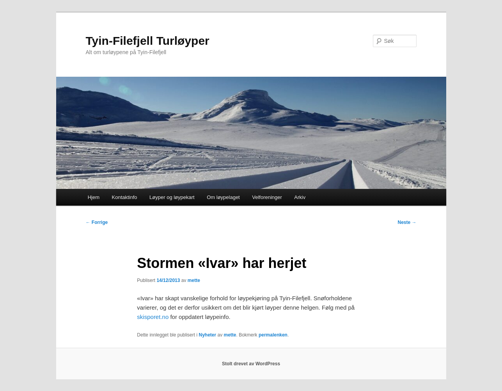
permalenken (273, 335)
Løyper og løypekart (172, 197)
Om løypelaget (223, 197)
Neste (406, 222)
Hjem (93, 197)
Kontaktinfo (124, 197)
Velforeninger (267, 197)
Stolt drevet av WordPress (251, 363)
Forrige (97, 222)
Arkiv (299, 197)
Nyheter (207, 335)
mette (194, 280)
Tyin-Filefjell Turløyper (147, 40)
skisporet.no (153, 317)
